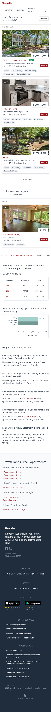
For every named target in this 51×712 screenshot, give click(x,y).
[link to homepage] (25, 528)
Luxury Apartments (10, 497)
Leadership (31, 574)
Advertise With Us (32, 10)
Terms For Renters (30, 688)
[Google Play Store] (33, 605)
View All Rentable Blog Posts (17, 676)
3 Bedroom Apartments (12, 478)
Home (3, 255)
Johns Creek (30, 255)
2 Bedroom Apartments (12, 475)
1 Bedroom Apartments (12, 472)
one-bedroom (28, 398)
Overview (21, 574)
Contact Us (16, 588)
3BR (7, 296)
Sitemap (35, 588)
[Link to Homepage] (7, 3)
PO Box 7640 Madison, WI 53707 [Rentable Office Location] (13, 554)
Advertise (26, 588)
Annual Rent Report (14, 650)
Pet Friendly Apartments (13, 487)
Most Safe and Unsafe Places (18, 668)
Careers (8, 10)
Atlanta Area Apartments (16, 255)
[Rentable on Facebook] (7, 549)
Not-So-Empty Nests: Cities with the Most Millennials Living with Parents (23, 662)
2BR (7, 291)
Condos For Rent (9, 500)
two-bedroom (28, 416)
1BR (7, 286)
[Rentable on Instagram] (11, 549)
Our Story (11, 574)
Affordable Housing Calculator (18, 633)
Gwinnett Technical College (14, 509)
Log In (46, 10)
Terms (19, 688)
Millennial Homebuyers (15, 672)
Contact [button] (44, 66)
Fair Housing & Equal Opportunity (20, 638)
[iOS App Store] (12, 605)
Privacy (43, 688)
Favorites (20, 10)
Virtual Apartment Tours (16, 629)
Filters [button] (44, 19)
